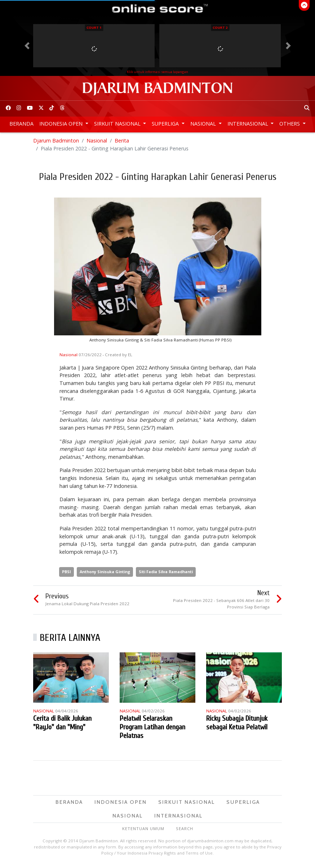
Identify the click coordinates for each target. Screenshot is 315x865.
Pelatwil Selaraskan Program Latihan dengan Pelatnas (152, 727)
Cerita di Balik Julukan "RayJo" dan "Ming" (62, 722)
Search (184, 828)
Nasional (203, 123)
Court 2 (220, 27)
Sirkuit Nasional (118, 123)
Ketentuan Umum (143, 828)
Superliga (166, 123)
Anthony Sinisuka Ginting (105, 571)
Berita (122, 140)
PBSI (66, 571)
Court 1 (93, 27)
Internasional (248, 123)
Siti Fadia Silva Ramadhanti (166, 571)
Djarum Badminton (56, 140)
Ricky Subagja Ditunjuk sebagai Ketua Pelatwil (236, 722)
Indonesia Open (61, 123)
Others (290, 123)
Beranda (21, 123)
